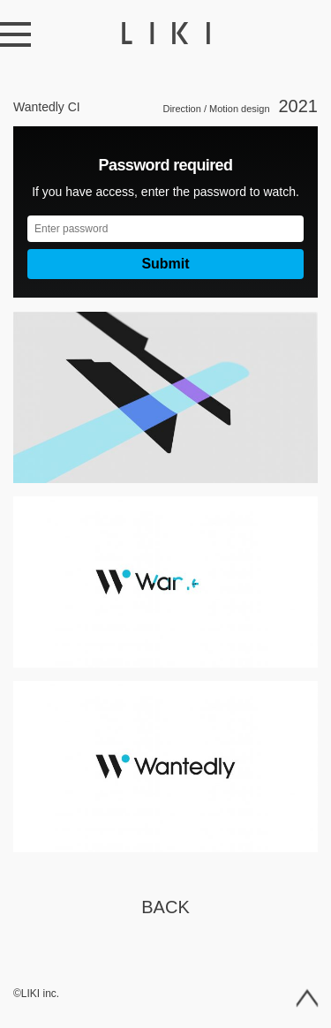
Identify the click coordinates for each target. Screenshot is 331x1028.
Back (165, 907)
